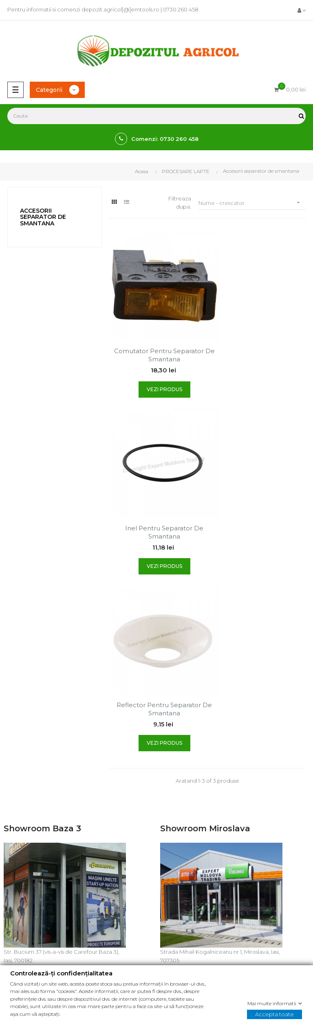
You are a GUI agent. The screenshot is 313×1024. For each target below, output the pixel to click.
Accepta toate (274, 1014)
